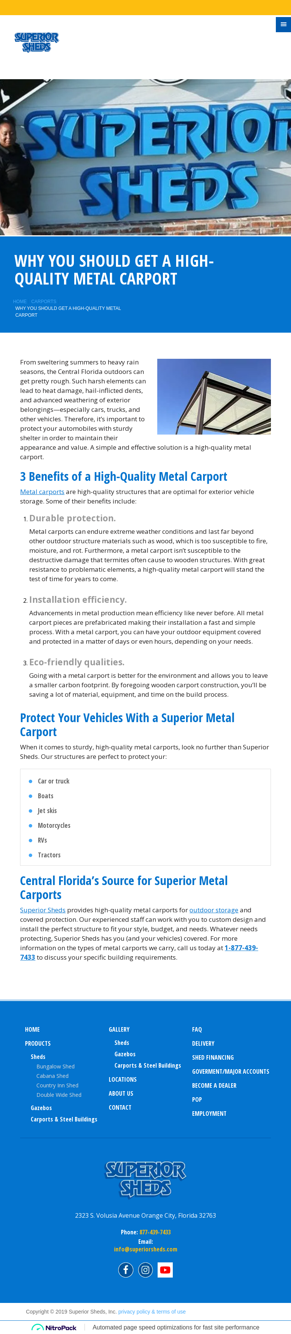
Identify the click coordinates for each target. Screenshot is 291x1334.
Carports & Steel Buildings (64, 1119)
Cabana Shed (52, 1075)
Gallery (119, 1029)
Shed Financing (213, 1057)
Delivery (203, 1043)
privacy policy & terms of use (152, 1312)
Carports (43, 301)
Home (20, 301)
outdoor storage (213, 909)
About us (121, 1093)
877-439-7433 (154, 1232)
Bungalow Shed (55, 1066)
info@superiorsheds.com (145, 1249)
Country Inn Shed (57, 1085)
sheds (121, 1042)
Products (38, 1043)
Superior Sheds (43, 909)
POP (197, 1099)
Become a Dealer (214, 1085)
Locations (123, 1079)
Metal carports (42, 491)
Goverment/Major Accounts (230, 1071)
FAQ (197, 1029)
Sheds (38, 1056)
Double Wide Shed (58, 1094)
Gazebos (41, 1108)
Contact (120, 1107)
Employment (209, 1113)
